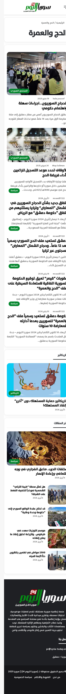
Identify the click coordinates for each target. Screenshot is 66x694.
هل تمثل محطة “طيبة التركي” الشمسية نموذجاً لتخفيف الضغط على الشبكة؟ (23, 490)
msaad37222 (55, 198)
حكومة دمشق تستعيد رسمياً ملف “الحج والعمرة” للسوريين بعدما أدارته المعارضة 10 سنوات (33, 321)
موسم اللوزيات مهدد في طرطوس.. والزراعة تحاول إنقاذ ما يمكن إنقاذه (23, 534)
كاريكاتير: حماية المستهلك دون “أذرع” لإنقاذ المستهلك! (36, 403)
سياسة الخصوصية (19, 677)
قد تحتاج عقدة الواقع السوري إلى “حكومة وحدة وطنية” (22, 510)
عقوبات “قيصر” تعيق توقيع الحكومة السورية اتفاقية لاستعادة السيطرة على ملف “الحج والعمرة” (33, 283)
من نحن (52, 677)
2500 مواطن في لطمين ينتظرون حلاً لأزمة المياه (23, 554)
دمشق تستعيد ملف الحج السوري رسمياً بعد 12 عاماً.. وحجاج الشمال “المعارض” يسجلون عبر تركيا (33, 246)
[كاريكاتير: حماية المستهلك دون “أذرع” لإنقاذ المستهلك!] (33, 380)
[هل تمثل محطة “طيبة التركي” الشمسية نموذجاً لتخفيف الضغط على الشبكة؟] (53, 495)
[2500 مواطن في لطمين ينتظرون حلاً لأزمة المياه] (53, 560)
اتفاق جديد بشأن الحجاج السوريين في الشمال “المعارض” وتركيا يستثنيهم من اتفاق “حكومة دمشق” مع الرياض (34, 208)
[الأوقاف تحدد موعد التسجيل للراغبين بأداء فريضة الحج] (33, 145)
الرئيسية (57, 23)
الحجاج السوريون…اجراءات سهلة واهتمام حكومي (38, 106)
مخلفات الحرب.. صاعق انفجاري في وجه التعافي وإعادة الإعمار (36, 471)
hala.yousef (55, 98)
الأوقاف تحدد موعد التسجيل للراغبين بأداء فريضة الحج (36, 173)
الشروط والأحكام (38, 677)
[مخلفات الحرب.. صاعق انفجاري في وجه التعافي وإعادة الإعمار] (33, 448)
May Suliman (54, 165)
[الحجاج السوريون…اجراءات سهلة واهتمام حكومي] (33, 73)
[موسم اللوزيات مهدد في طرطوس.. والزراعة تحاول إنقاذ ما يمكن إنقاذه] (53, 538)
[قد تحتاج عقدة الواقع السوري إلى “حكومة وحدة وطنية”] (53, 516)
